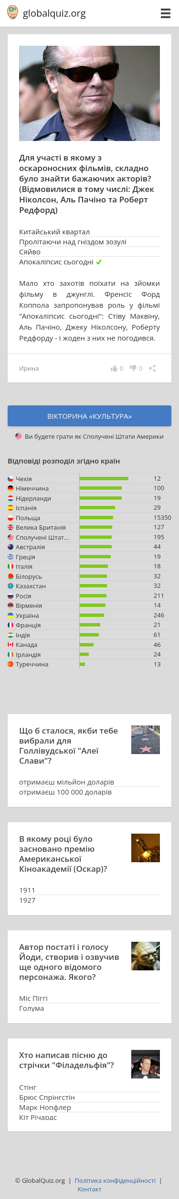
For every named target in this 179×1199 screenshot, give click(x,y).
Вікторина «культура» (89, 416)
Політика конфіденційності (115, 1180)
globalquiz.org (54, 13)
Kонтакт (89, 1189)
